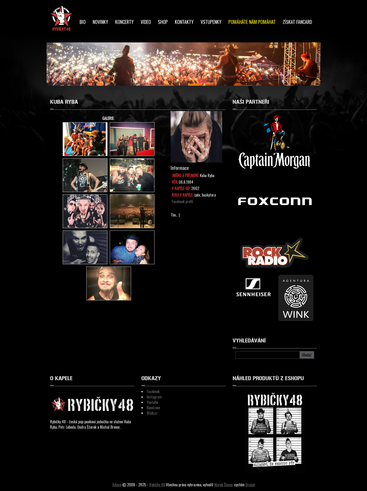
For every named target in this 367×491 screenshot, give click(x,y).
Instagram (154, 397)
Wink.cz (152, 413)
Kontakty (184, 21)
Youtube (152, 402)
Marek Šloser (223, 484)
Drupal (250, 484)
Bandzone (153, 407)
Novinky (100, 21)
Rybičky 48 (157, 484)
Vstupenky (211, 21)
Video (146, 21)
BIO (83, 21)
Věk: (175, 182)
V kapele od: (181, 188)
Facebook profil (182, 201)
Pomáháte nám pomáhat (252, 21)
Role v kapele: (182, 195)
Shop (163, 21)
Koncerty (124, 21)
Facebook (153, 391)
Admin (116, 484)
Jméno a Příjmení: (185, 175)
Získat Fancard (297, 21)
